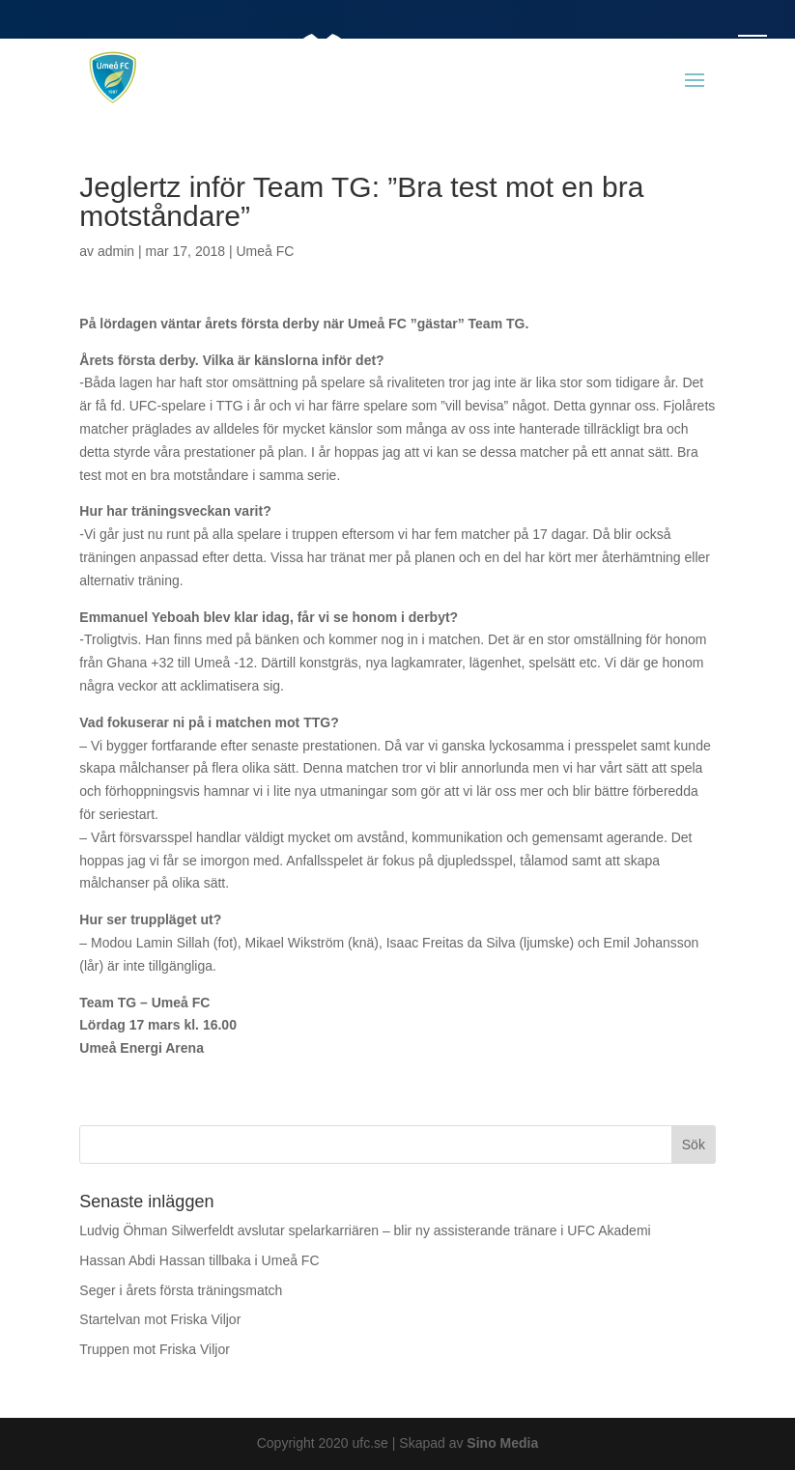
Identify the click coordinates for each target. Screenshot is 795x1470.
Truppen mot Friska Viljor (154, 1349)
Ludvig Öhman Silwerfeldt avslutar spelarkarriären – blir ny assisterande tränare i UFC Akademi (364, 1230)
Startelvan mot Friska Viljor (160, 1319)
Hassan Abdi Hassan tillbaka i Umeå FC (199, 1260)
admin (116, 251)
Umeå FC (265, 251)
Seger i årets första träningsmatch (180, 1290)
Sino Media (502, 1443)
